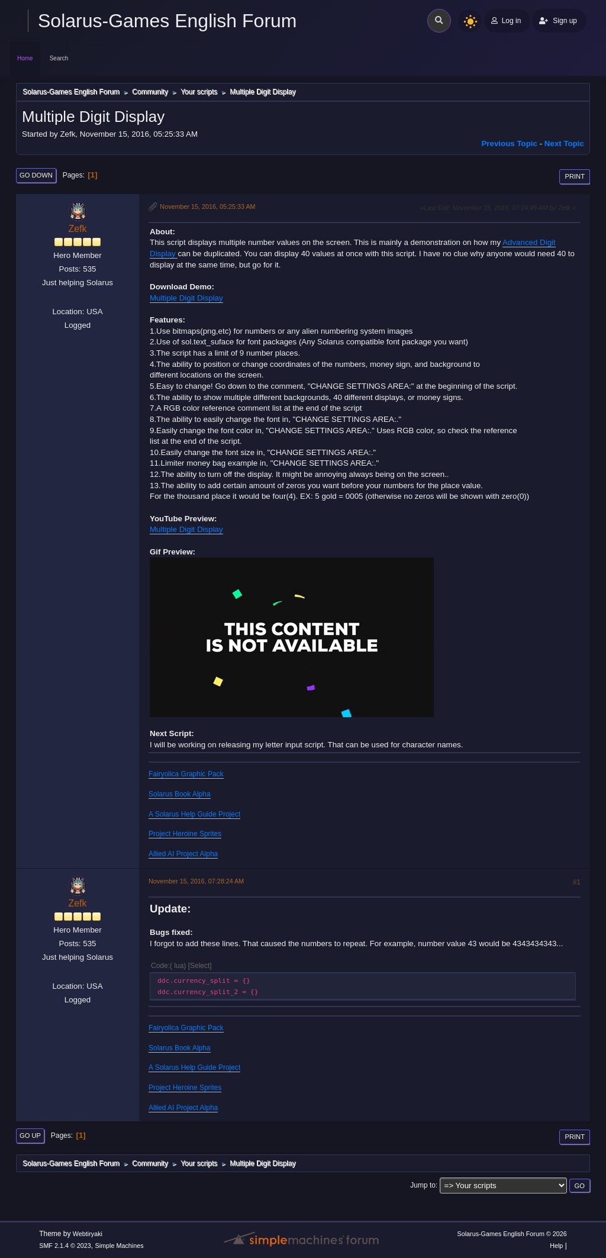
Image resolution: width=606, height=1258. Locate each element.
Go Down (36, 175)
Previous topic (509, 143)
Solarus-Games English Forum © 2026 (511, 1233)
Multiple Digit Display (186, 297)
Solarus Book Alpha (180, 794)
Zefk (77, 229)
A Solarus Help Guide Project (194, 814)
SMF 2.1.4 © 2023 (65, 1245)
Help (556, 1245)
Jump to (423, 1185)
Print (575, 176)
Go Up (30, 1135)
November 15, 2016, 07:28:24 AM (196, 881)
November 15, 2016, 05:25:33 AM (207, 206)
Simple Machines (119, 1245)
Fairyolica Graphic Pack (186, 774)
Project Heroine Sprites (185, 834)
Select (199, 966)
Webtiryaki (87, 1233)
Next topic (564, 143)
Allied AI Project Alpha (183, 854)
